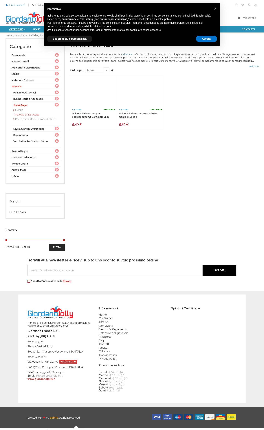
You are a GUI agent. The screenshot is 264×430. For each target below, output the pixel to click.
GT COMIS (18, 214)
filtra (57, 248)
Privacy (67, 282)
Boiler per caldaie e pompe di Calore (35, 120)
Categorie (16, 29)
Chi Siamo (105, 319)
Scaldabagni (35, 36)
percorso (68, 363)
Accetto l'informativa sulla (49, 282)
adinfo (54, 419)
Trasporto (105, 338)
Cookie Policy (108, 356)
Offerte (103, 323)
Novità (103, 349)
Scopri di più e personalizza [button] (70, 38)
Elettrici (19, 111)
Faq (101, 342)
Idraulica (20, 36)
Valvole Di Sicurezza (27, 116)
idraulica (127, 55)
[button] (215, 9)
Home (36, 29)
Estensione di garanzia (113, 334)
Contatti (248, 29)
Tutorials (104, 353)
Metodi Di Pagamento (113, 331)
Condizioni (106, 327)
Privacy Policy (108, 360)
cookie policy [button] (163, 19)
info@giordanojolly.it (49, 377)
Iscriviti (219, 271)
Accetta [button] (206, 38)
